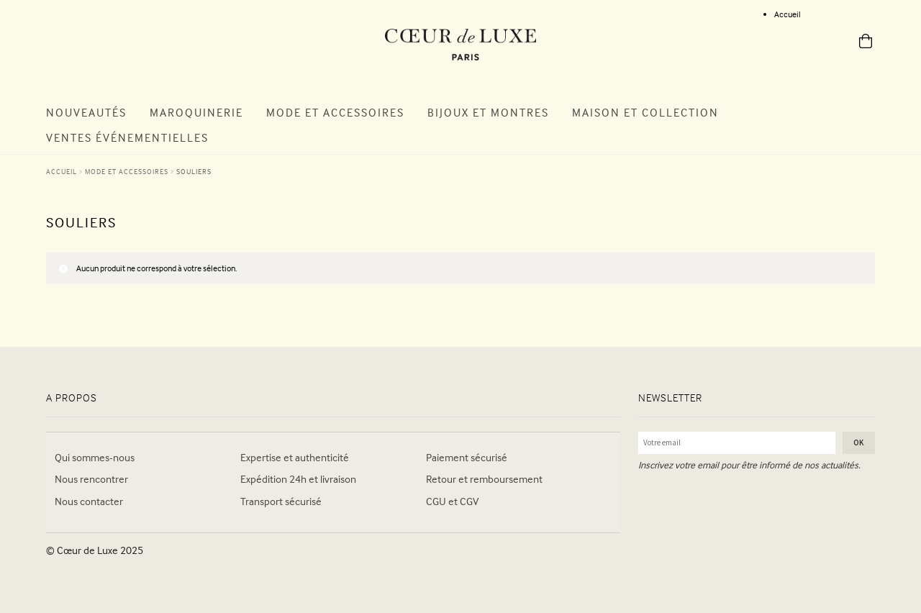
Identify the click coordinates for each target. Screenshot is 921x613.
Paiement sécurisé (466, 457)
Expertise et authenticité (294, 457)
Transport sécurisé (281, 501)
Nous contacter (89, 501)
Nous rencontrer (91, 479)
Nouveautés (86, 112)
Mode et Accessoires (335, 112)
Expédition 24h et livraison (298, 479)
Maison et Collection (645, 112)
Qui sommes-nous (95, 457)
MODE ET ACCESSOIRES (126, 171)
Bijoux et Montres (488, 112)
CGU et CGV (452, 501)
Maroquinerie (196, 112)
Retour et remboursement (484, 479)
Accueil (787, 14)
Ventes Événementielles (127, 137)
